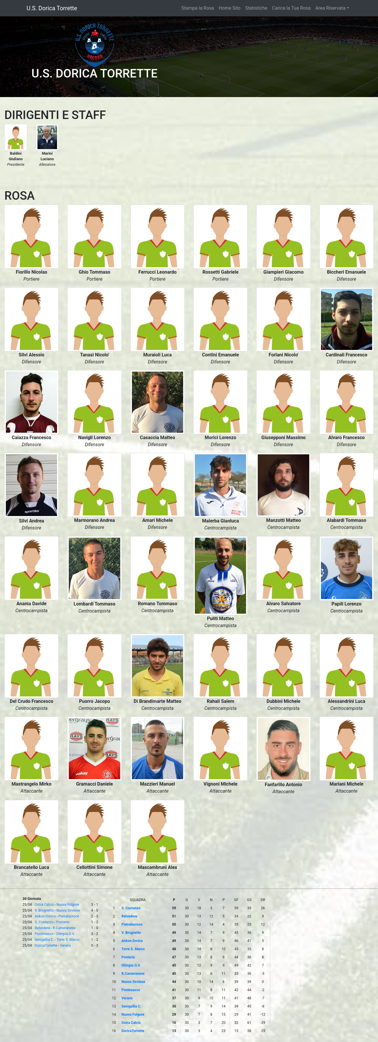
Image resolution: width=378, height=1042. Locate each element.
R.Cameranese (64, 928)
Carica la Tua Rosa (291, 8)
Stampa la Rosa (197, 8)
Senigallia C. (44, 940)
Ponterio (62, 922)
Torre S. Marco (67, 940)
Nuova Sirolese (68, 910)
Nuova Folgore (67, 905)
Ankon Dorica (45, 916)
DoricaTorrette (46, 945)
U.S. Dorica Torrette (52, 8)
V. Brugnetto (44, 910)
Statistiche (256, 8)
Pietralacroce (69, 916)
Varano (65, 945)
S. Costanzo (44, 922)
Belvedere (42, 928)
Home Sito (230, 8)
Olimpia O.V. (65, 934)
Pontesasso (44, 934)
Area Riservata (330, 8)
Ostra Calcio (44, 905)
